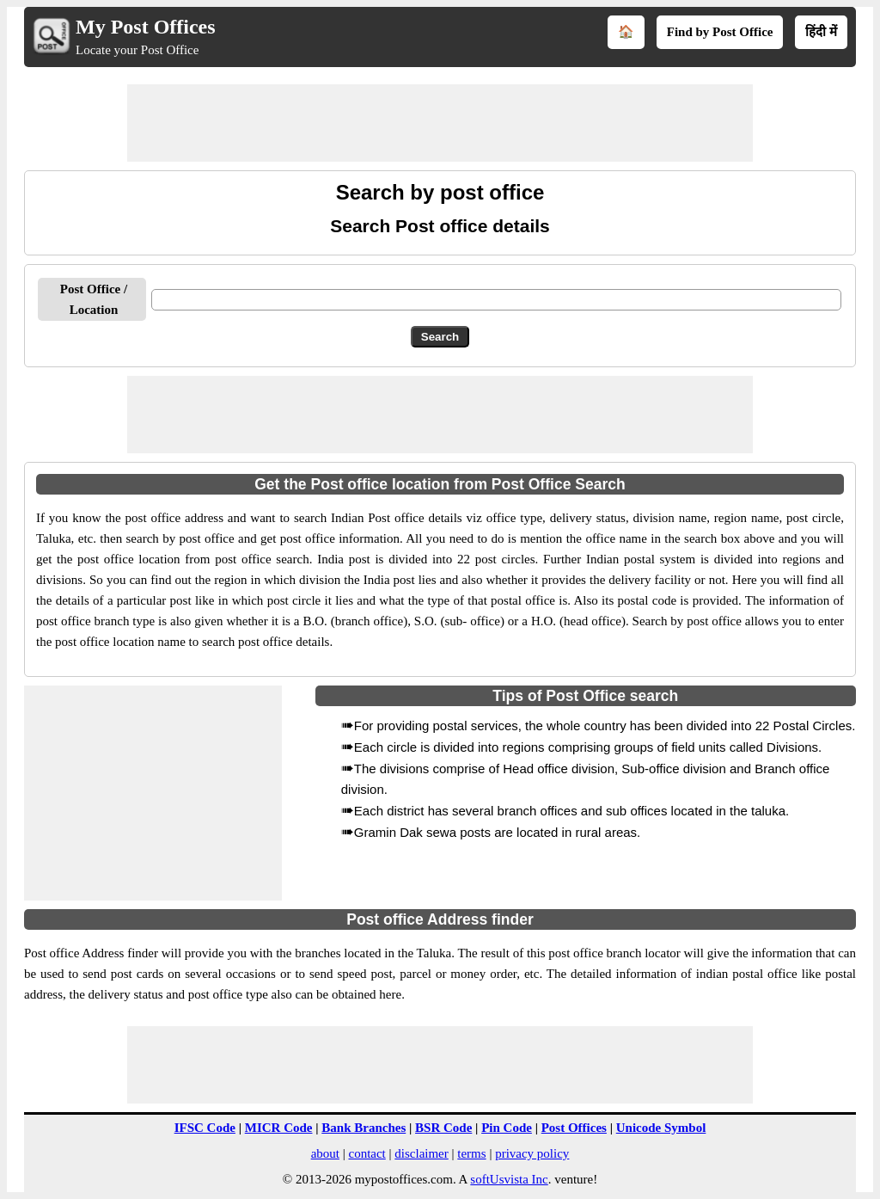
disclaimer (421, 1153)
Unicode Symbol (661, 1127)
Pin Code (506, 1127)
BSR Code (443, 1127)
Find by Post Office (720, 32)
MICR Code (279, 1127)
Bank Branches (363, 1127)
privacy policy (532, 1153)
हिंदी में (821, 32)
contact (366, 1153)
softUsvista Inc (508, 1179)
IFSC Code (204, 1127)
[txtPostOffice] (496, 300)
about (325, 1153)
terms (471, 1153)
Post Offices (574, 1127)
